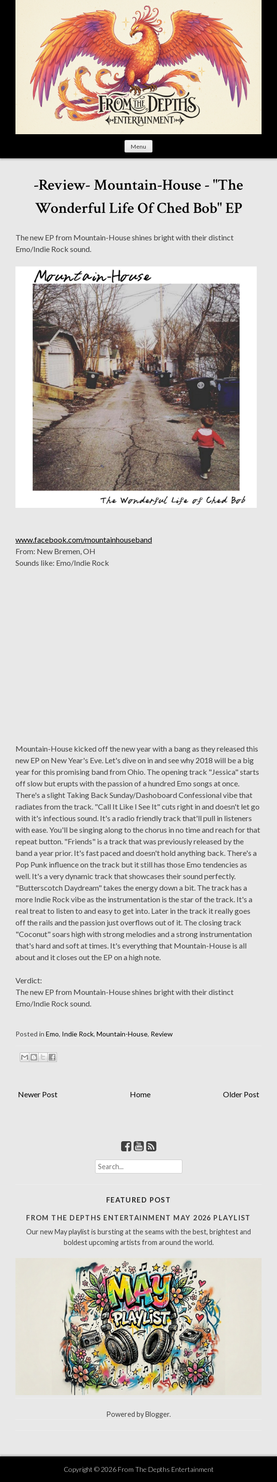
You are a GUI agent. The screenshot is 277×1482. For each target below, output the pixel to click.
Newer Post (37, 1094)
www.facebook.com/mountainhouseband (83, 539)
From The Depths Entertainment (166, 1469)
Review (162, 1034)
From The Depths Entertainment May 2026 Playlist (138, 1218)
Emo (52, 1034)
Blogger (157, 1414)
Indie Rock (78, 1034)
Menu (138, 146)
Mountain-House (122, 1034)
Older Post (241, 1094)
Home (140, 1094)
